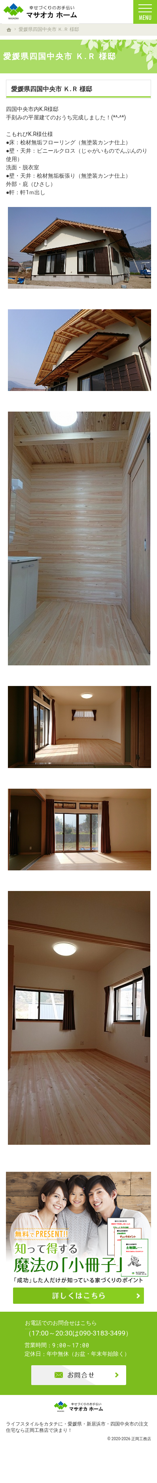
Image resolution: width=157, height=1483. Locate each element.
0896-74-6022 (85, 1336)
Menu (145, 12)
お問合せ (78, 1389)
